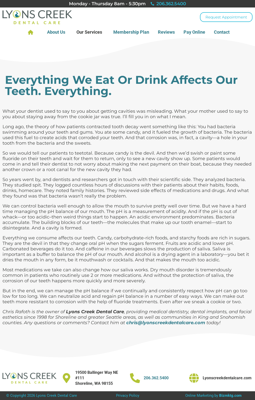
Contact (223, 32)
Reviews (166, 32)
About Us (57, 32)
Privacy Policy (127, 395)
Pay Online (194, 32)
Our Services (90, 32)
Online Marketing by (213, 395)
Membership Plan (131, 32)
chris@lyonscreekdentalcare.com (165, 322)
